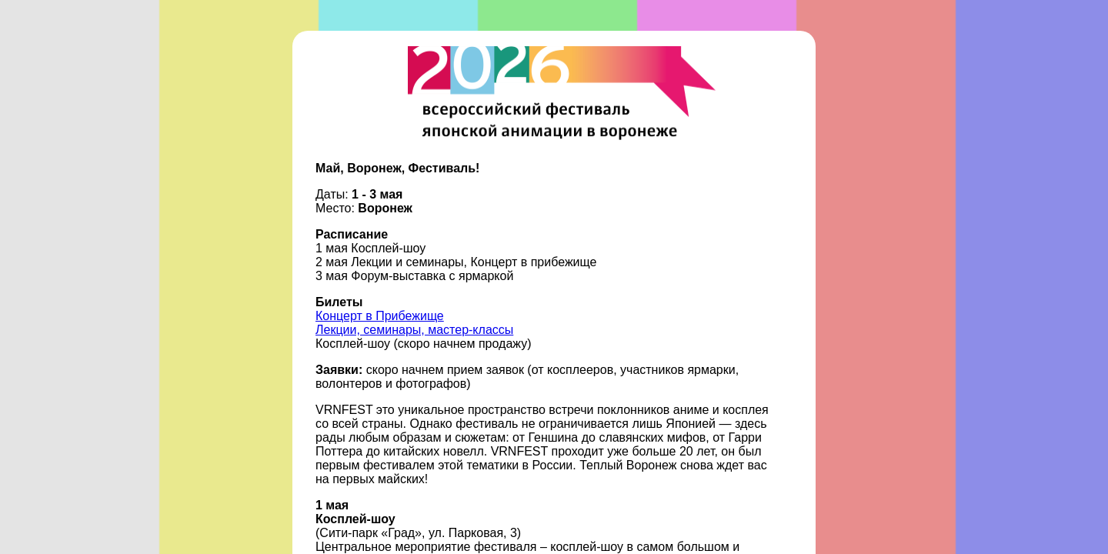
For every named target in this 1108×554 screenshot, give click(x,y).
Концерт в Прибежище (379, 315)
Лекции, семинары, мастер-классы (414, 329)
